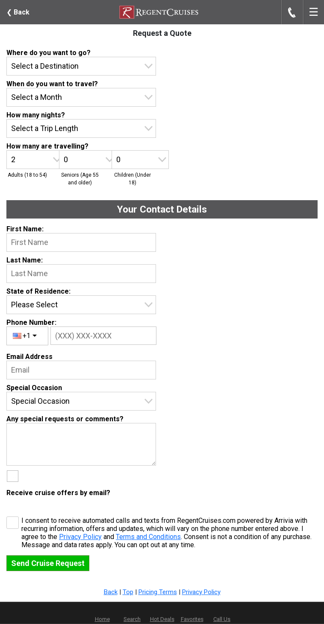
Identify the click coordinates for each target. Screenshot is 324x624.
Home (102, 619)
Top (128, 592)
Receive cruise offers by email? (58, 493)
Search (132, 619)
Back (17, 12)
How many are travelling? (47, 146)
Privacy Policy (80, 537)
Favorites (192, 613)
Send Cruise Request (48, 563)
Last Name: (24, 260)
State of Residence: (38, 291)
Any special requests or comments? (65, 419)
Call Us (221, 619)
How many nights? (35, 115)
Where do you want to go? (48, 53)
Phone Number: (31, 322)
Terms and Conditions (148, 537)
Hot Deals (162, 619)
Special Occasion (34, 388)
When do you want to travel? (52, 84)
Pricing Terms (157, 592)
